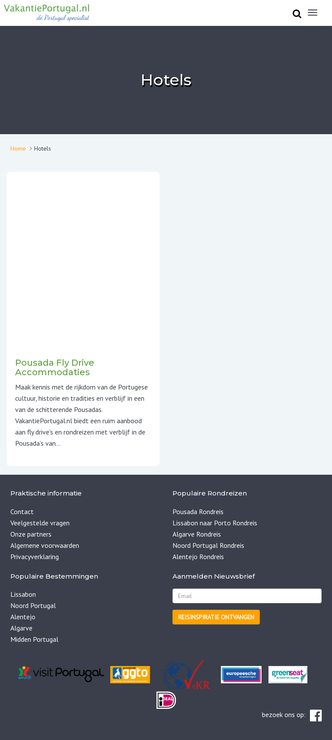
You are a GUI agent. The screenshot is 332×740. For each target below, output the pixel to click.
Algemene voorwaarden (44, 545)
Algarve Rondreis (196, 534)
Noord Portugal (33, 605)
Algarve (21, 628)
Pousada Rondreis (197, 511)
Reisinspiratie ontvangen (216, 617)
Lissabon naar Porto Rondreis (214, 522)
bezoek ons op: (292, 716)
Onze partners (30, 534)
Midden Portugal (34, 639)
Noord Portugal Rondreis (208, 545)
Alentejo (22, 616)
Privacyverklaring (34, 556)
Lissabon (23, 594)
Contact (22, 511)
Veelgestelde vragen (40, 522)
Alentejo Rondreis (198, 556)
